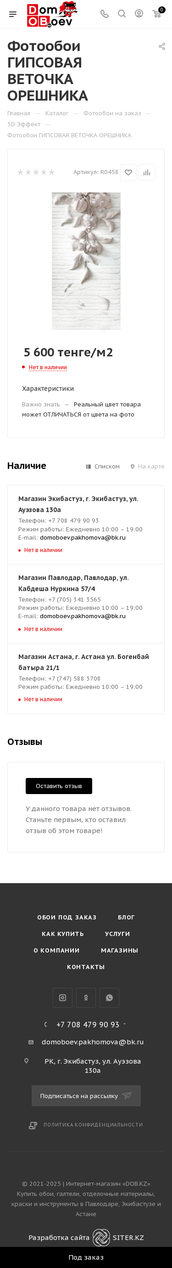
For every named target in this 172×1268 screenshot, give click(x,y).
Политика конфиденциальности (93, 1125)
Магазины (120, 950)
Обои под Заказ (67, 917)
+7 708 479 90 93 (88, 1024)
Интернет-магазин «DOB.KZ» (108, 1184)
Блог (126, 917)
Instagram (62, 998)
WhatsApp (109, 998)
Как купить (63, 934)
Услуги (117, 934)
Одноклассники (86, 998)
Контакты (86, 967)
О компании (56, 950)
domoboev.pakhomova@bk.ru (83, 537)
